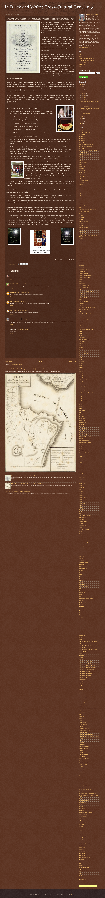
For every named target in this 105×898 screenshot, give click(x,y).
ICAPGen (81, 531)
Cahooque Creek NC (83, 233)
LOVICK (81, 590)
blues (80, 207)
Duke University (82, 351)
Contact (80, 66)
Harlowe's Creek (82, 499)
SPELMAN (81, 771)
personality (81, 691)
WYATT (80, 873)
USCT (80, 818)
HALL (80, 489)
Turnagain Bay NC (83, 814)
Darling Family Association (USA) (86, 329)
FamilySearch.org (83, 400)
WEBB (80, 841)
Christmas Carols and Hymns (85, 275)
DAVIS (80, 331)
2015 (81, 86)
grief (80, 481)
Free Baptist (81, 438)
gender (80, 448)
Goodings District (83, 473)
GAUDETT (81, 446)
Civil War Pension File (84, 62)
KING (80, 554)
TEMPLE (81, 787)
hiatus (80, 513)
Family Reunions (82, 398)
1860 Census (82, 140)
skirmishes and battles (84, 758)
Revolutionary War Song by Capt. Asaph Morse (89, 736)
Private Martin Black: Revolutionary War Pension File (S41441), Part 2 (24, 369)
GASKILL (81, 444)
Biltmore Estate (82, 191)
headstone (81, 509)
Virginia (80, 828)
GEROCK (81, 462)
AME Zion (81, 160)
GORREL (81, 475)
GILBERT (81, 465)
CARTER (12, 266)
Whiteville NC (82, 853)
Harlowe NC (81, 495)
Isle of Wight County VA (84, 542)
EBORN (80, 359)
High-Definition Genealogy (85, 515)
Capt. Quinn (81, 244)
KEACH (80, 552)
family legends (82, 394)
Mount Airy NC (82, 635)
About (80, 56)
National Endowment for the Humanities (88, 641)
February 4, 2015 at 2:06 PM (29, 319)
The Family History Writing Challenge (87, 793)
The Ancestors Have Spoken (85, 789)
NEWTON (81, 657)
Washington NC (82, 839)
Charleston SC (82, 271)
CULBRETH (81, 321)
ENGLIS (81, 369)
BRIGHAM (81, 223)
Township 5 (81, 810)
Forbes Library (82, 426)
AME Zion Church (83, 162)
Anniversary (81, 168)
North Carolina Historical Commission (87, 667)
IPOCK (80, 537)
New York (81, 653)
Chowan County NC (83, 273)
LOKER (80, 588)
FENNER (81, 404)
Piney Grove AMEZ (83, 698)
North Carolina (82, 659)
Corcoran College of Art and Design (87, 307)
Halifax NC (81, 487)
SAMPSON (81, 742)
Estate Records (82, 377)
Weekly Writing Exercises (84, 843)
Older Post (72, 361)
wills (80, 861)
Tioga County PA (82, 808)
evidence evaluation (83, 379)
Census (80, 263)
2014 (81, 89)
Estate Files (81, 375)
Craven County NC (83, 317)
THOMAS (81, 798)
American (81, 164)
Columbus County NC (84, 301)
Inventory (81, 535)
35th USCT (81, 142)
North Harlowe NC (27, 266)
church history (82, 283)
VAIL (80, 820)
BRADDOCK (82, 219)
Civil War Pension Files (84, 285)
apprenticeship (82, 172)
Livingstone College (83, 586)
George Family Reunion (84, 460)
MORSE (81, 633)
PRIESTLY (81, 704)
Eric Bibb (81, 373)
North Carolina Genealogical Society (87, 665)
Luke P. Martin (82, 592)
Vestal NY (81, 826)
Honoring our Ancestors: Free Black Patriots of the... (89, 112)
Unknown (12, 301)
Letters (80, 576)
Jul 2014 (84, 91)
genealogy (81, 454)
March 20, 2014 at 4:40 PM (25, 275)
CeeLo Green (82, 261)
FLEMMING (81, 416)
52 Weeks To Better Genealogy (86, 144)
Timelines (81, 806)
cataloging (81, 259)
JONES (80, 548)
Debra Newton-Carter (15, 319)
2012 (81, 118)
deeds (80, 335)
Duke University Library (84, 353)
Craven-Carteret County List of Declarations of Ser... (88, 105)
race (80, 714)
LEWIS (80, 578)
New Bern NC (82, 647)
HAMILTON (81, 491)
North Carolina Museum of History (86, 669)
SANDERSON (82, 744)
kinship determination (83, 562)
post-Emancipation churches (85, 702)
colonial (80, 299)
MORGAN (81, 629)
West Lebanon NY (83, 847)
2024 (81, 84)
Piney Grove (81, 696)
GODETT (81, 469)
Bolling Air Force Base (84, 211)
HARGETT (81, 493)
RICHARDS (81, 738)
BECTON (81, 184)
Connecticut (81, 303)
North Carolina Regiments (85, 671)
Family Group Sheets (83, 386)
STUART (81, 783)
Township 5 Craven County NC (86, 812)
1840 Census (82, 136)
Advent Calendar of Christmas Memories (88, 150)
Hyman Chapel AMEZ (84, 529)
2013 (81, 116)
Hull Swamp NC (82, 525)
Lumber (80, 594)
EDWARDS (81, 361)
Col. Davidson (82, 293)
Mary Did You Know (83, 602)
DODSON (81, 343)
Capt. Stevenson (82, 248)
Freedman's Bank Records (85, 442)
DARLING (81, 327)
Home (40, 361)
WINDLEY (81, 863)
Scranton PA (81, 750)
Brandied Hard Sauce (84, 221)
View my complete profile (84, 47)
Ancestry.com (82, 166)
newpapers (81, 655)
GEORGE (81, 456)
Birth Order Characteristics (85, 197)
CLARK (80, 289)
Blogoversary (82, 205)
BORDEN (81, 215)
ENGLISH (81, 371)
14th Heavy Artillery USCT (85, 132)
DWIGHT (81, 355)
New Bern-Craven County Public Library (88, 649)
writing (80, 869)
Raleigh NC (81, 716)
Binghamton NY (82, 193)
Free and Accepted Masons (85, 436)
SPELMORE (81, 772)
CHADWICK (81, 267)
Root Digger (13, 292)
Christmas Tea (82, 279)
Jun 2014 (84, 93)
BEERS (80, 187)
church (80, 281)
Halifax (80, 485)
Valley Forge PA (82, 822)
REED (80, 720)
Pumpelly (81, 710)
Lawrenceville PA (83, 568)
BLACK (80, 199)
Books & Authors (82, 64)
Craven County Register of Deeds (86, 319)
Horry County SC (82, 519)
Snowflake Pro (82, 766)
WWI (80, 871)
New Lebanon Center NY (84, 651)
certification (81, 265)
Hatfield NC (81, 505)
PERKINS (81, 689)
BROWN (81, 229)
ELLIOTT (81, 363)
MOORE (81, 623)
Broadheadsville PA (83, 227)
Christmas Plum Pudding (84, 277)
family (80, 383)
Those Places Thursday (84, 800)
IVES (80, 544)
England (81, 367)
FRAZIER (81, 432)
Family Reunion (82, 396)
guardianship (82, 483)
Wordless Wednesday (84, 867)
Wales (80, 833)
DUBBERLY (81, 347)
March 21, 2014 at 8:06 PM (20, 283)
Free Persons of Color (84, 440)
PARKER (81, 683)
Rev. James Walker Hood (84, 730)
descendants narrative (84, 339)
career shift (81, 251)
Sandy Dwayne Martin (84, 746)
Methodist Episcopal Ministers (85, 614)
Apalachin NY (82, 170)
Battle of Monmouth (83, 176)
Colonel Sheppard (83, 297)
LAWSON (81, 570)
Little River (81, 580)
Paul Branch (81, 685)
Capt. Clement (82, 240)
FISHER (81, 412)
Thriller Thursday (82, 802)
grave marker (82, 477)
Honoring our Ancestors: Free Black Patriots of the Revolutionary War (27, 475)
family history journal (83, 390)
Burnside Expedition (83, 231)
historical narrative (83, 517)
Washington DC (82, 837)
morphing (81, 631)
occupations (81, 681)
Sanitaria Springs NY (83, 748)
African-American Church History (86, 58)
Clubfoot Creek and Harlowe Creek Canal (88, 291)
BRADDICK (81, 217)
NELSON (81, 643)
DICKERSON (82, 341)
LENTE (80, 574)
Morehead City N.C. (83, 625)
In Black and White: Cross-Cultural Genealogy (49, 6)
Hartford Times (82, 503)
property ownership (83, 706)
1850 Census (82, 138)
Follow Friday (82, 420)
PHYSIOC (81, 693)
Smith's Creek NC (83, 764)
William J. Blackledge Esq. (85, 857)
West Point (81, 849)
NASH (80, 639)
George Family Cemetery (84, 458)
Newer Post (8, 361)
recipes (80, 718)
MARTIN (81, 600)
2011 (81, 121)
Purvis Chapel (82, 712)
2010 (81, 123)
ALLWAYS (81, 158)
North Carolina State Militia (85, 675)
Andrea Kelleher (14, 275)
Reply (11, 279)
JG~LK (12, 283)
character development (84, 269)
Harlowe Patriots (82, 497)
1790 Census (82, 134)
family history (82, 387)
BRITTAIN (81, 225)
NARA (80, 637)
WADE (80, 830)
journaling (81, 550)
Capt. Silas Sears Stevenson (85, 247)
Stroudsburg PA (82, 781)
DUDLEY (81, 349)
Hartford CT (81, 501)
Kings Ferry (81, 558)
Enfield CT (81, 365)
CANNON (81, 238)
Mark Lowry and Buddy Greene (86, 598)
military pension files (83, 617)
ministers (81, 619)
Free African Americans (84, 434)
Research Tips (82, 726)
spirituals (81, 775)
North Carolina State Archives (85, 673)
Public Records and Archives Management (88, 708)
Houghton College (83, 521)
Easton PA (81, 357)
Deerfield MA (82, 337)
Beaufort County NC (83, 180)
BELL (80, 189)
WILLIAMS (81, 859)
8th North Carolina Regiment (85, 146)
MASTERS (81, 606)
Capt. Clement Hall (83, 242)
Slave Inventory (82, 760)
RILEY (80, 740)
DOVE (80, 345)
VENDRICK (81, 824)
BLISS (80, 201)
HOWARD (81, 523)
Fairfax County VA (83, 381)
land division (81, 564)
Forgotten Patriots (19, 266)
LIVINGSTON (82, 584)
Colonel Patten (82, 295)
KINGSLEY (81, 560)
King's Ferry (81, 556)
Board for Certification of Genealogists (87, 209)
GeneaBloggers (82, 450)
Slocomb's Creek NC (83, 762)
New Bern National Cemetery (85, 645)
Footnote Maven (82, 422)
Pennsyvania (82, 687)
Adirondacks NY (82, 148)
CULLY (80, 325)
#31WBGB (81, 130)
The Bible (81, 791)
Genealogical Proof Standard (85, 452)
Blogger (73, 894)
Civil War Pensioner (83, 287)
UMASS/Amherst (82, 816)
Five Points (81, 414)
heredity (80, 511)
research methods (83, 724)
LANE (80, 566)
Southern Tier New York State (85, 769)
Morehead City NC (83, 627)
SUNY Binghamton (83, 785)
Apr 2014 (84, 97)
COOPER (81, 305)
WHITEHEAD (82, 851)
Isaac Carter (81, 539)
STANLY (81, 777)
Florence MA (82, 418)
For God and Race (83, 424)
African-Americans (83, 152)
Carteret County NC (83, 257)
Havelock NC (82, 507)
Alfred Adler (81, 156)
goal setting (81, 467)
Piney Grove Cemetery (84, 700)
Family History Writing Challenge (86, 392)
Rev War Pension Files (84, 728)
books (80, 213)
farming (80, 402)
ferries (80, 406)
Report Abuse (83, 879)
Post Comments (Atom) (16, 364)
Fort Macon (81, 430)
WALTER (81, 835)
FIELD (80, 408)
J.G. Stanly (81, 546)
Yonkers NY (81, 875)
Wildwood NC (82, 855)
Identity (80, 533)
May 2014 (84, 95)
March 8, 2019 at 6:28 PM (22, 329)
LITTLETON (81, 582)
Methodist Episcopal (83, 612)
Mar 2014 (84, 99)
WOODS (81, 865)
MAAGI (80, 596)
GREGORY (81, 479)
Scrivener (81, 752)
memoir (80, 608)
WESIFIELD (81, 845)
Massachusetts (82, 604)
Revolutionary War (36, 266)
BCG (80, 178)
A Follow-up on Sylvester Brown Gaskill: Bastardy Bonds (17, 491)
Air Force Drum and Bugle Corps (86, 154)
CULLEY (81, 323)
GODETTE (81, 471)
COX (80, 311)
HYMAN (81, 527)
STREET (81, 779)
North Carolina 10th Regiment (85, 661)
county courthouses (83, 309)
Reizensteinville (82, 722)
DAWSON (81, 333)
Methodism (81, 610)
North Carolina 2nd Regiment (85, 663)
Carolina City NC (82, 253)
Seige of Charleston (83, 754)
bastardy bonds (82, 174)
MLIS (80, 621)
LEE (80, 572)
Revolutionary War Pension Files (86, 60)
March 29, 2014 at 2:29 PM (23, 292)
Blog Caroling (82, 203)
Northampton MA (82, 679)
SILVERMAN (82, 756)
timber (80, 804)
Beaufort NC (81, 182)
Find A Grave (82, 410)
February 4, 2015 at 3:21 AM (21, 301)
